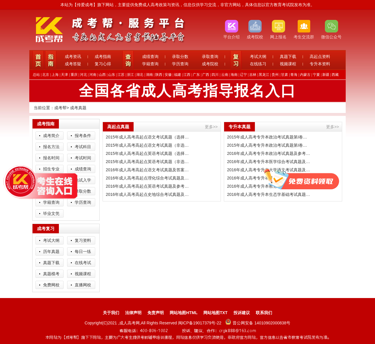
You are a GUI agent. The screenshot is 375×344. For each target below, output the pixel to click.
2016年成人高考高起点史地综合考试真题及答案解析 (148, 194)
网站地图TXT (215, 312)
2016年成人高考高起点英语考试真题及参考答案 (148, 186)
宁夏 (316, 75)
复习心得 (103, 63)
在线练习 (258, 63)
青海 (293, 75)
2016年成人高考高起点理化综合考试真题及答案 (148, 178)
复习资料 (83, 240)
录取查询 (210, 56)
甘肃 (284, 75)
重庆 (74, 75)
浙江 (130, 75)
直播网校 (83, 285)
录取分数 (180, 56)
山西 (102, 75)
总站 (36, 75)
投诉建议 (241, 312)
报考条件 (83, 135)
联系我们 (264, 312)
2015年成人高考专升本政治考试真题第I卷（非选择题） (269, 145)
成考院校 (210, 63)
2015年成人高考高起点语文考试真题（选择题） (148, 137)
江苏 (121, 75)
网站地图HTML (183, 312)
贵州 (275, 75)
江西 (186, 75)
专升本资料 (320, 63)
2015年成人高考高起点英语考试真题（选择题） (148, 153)
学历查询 (180, 63)
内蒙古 (305, 75)
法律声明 (133, 312)
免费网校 (51, 285)
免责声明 (155, 312)
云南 (224, 75)
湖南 (149, 75)
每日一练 (83, 251)
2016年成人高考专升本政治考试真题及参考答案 (269, 153)
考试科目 (83, 146)
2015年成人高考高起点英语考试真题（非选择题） (148, 161)
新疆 (325, 75)
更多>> (211, 126)
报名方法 (51, 146)
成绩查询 (150, 56)
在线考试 (83, 262)
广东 (196, 75)
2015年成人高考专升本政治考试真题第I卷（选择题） (269, 137)
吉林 (252, 75)
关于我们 (111, 312)
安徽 (168, 75)
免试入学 (83, 180)
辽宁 (243, 75)
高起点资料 (320, 56)
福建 (177, 75)
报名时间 (51, 157)
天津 (64, 75)
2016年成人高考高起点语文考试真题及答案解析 (148, 169)
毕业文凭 (51, 213)
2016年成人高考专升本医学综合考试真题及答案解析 (269, 161)
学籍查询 (150, 63)
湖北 (139, 75)
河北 (83, 75)
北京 (45, 75)
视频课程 (288, 63)
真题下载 (288, 56)
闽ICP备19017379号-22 (200, 323)
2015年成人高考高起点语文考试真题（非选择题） (148, 145)
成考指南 (103, 56)
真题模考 (51, 273)
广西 (205, 75)
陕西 (158, 75)
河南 (92, 75)
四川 (215, 75)
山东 (111, 75)
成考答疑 (73, 63)
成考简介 (51, 135)
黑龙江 (264, 75)
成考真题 (78, 107)
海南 (234, 75)
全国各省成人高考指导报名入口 (187, 91)
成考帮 (60, 107)
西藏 (335, 75)
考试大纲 (258, 56)
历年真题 (51, 251)
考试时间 (83, 157)
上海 (55, 75)
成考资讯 (73, 56)
